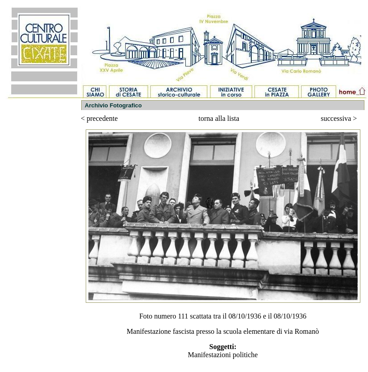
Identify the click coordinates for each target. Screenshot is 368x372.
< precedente (99, 118)
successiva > (339, 118)
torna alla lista (218, 118)
